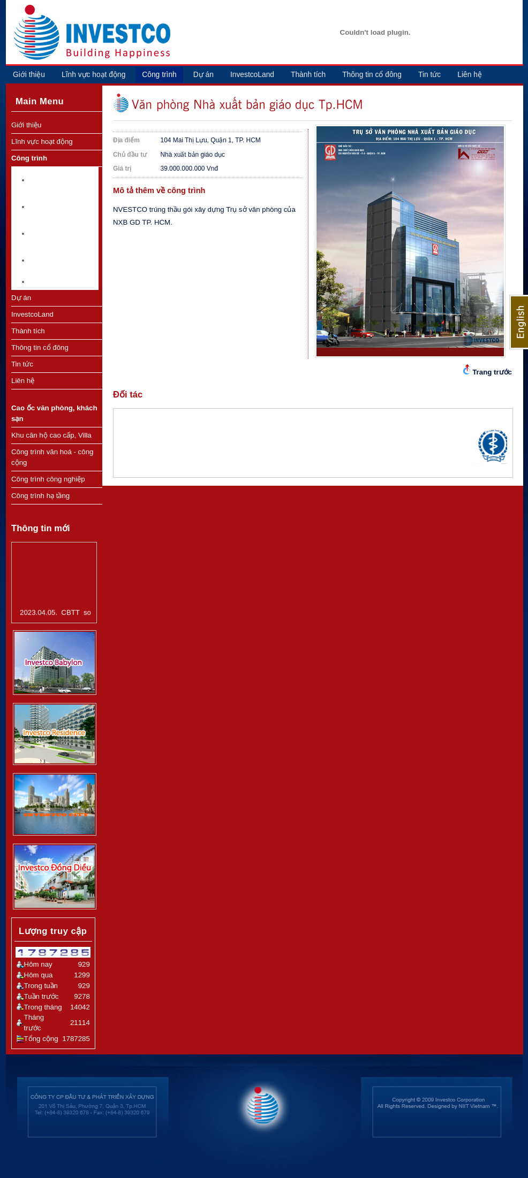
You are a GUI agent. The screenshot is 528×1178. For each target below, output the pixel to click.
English (518, 322)
